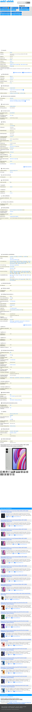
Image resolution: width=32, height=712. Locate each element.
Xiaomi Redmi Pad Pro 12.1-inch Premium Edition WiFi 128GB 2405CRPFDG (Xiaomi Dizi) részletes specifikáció (19, 703)
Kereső (2, 9)
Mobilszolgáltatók (16, 12)
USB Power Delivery (24, 262)
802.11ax (11, 276)
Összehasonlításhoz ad (26, 72)
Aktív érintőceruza (23, 64)
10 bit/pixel (12, 152)
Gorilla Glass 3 (12, 163)
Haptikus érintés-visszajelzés (14, 64)
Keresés (28, 2)
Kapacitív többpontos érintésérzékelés (16, 209)
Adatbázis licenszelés (11, 706)
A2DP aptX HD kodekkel (25, 271)
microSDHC (20, 256)
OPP (30, 272)
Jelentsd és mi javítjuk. (13, 701)
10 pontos (11, 211)
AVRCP (11, 272)
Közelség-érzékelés (18, 399)
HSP (24, 272)
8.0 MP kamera (12, 305)
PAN (12, 273)
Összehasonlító (5, 9)
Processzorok (24, 7)
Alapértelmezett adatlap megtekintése (7, 696)
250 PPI (11, 144)
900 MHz (11, 172)
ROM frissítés (14, 7)
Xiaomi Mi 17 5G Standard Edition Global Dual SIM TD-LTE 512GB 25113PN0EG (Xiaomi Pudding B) (14, 686)
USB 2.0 (11, 258)
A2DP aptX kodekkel (16, 271)
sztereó (11, 186)
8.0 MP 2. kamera (13, 364)
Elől (10, 352)
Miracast (11, 279)
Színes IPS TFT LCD (13, 146)
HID (21, 272)
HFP (18, 272)
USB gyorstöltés (18, 261)
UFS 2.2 (11, 115)
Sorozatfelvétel (16, 321)
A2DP (11, 271)
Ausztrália (11, 431)
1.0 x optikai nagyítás (13, 308)
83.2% (11, 140)
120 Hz (11, 161)
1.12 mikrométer (12, 301)
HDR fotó (11, 321)
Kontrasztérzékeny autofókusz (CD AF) (16, 309)
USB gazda (24, 261)
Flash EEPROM (12, 112)
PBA (15, 273)
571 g (11, 82)
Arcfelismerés (27, 321)
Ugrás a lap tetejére (4, 706)
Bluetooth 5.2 (12, 268)
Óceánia (15, 432)
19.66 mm (11, 136)
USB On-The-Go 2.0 (17, 262)
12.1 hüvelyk (12, 125)
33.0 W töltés (12, 266)
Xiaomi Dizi (12, 62)
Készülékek (5, 7)
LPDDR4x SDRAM (12, 106)
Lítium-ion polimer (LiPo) (14, 413)
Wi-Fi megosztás (21, 279)
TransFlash (11, 256)
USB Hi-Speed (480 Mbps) (14, 259)
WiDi (26, 279)
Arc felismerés (22, 93)
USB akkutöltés (12, 261)
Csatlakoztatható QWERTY (14, 216)
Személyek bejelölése (13, 322)
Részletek (8, 516)
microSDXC (25, 256)
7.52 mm (11, 79)
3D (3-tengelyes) (12, 396)
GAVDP (15, 272)
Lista (9, 9)
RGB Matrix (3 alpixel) (13, 158)
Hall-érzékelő (12, 399)
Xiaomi (11, 52)
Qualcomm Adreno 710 (13, 170)
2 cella (11, 419)
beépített (11, 415)
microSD (15, 256)
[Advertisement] (15, 32)
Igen (10, 154)
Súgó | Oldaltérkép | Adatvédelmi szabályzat (15, 707)
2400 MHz (11, 98)
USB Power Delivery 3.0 (21, 263)
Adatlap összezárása (17, 72)
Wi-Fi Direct (16, 279)
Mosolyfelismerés (20, 322)
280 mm (11, 76)
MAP (27, 272)
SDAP (18, 273)
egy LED (11, 319)
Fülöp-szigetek (16, 431)
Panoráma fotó (22, 321)
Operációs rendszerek (6, 12)
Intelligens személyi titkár (14, 93)
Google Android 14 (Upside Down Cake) (16, 89)
